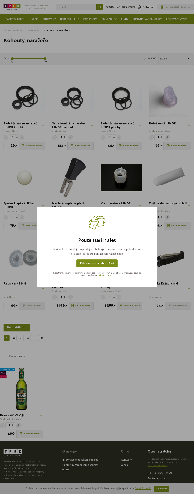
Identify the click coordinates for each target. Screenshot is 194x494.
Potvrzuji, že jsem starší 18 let (97, 263)
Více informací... (106, 275)
